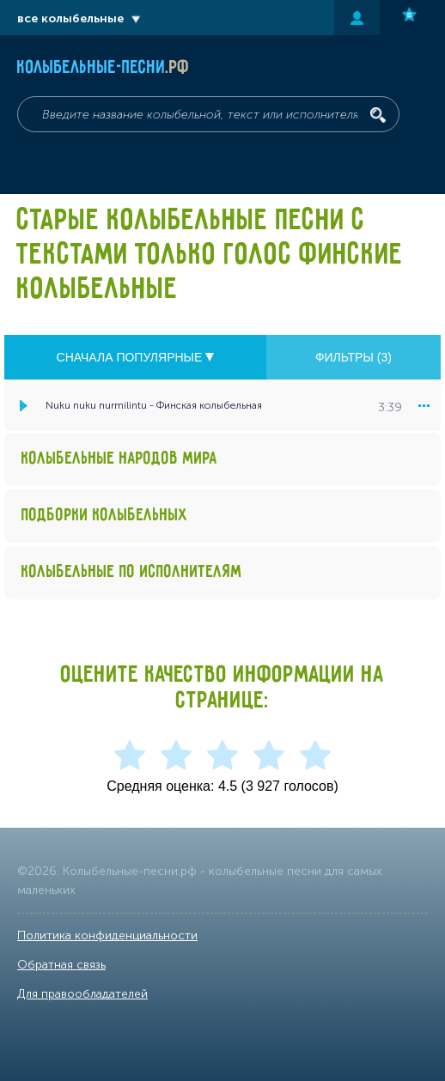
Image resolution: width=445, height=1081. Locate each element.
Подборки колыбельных (104, 515)
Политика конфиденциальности (107, 935)
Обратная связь (61, 964)
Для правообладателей (82, 994)
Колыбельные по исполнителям (131, 572)
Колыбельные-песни (103, 67)
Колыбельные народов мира (119, 459)
